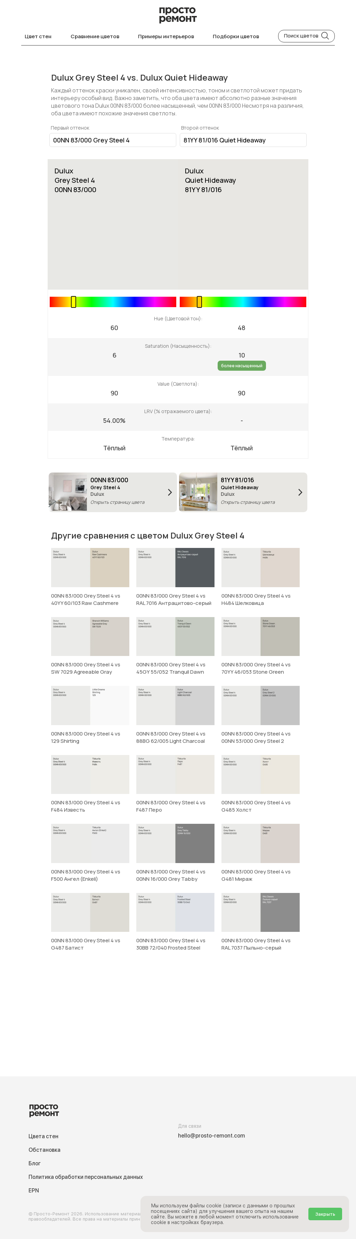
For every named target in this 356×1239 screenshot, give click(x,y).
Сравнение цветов (95, 36)
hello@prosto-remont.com (211, 1135)
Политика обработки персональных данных (86, 1177)
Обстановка (44, 1150)
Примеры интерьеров (166, 36)
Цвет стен (38, 36)
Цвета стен (43, 1136)
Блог (35, 1163)
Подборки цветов (236, 36)
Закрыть (325, 1214)
